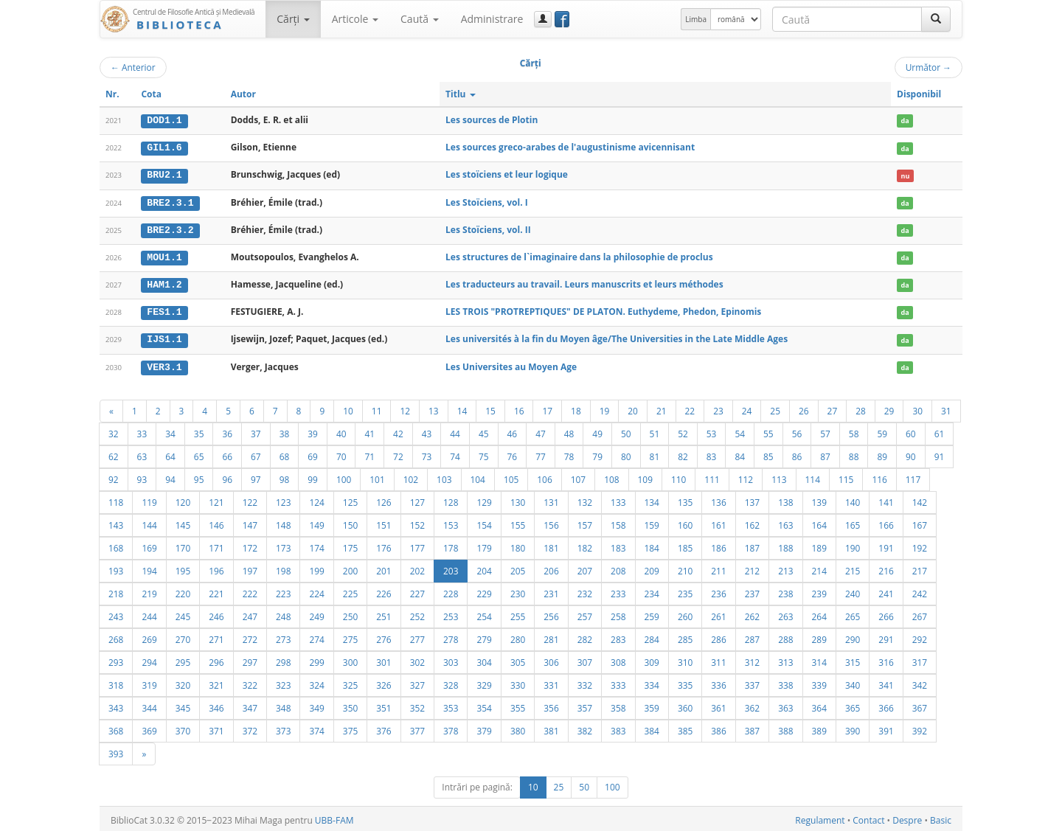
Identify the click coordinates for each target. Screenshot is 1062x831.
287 (752, 636)
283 (618, 636)
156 (551, 522)
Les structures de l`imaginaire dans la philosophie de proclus (579, 255)
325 (350, 682)
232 (584, 591)
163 (785, 522)
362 (752, 705)
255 (517, 613)
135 (685, 499)
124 (316, 499)
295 (183, 659)
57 (825, 431)
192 (919, 545)
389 (819, 728)
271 (216, 636)
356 (551, 705)
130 (517, 499)
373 (283, 728)
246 (216, 613)
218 (115, 591)
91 (939, 453)
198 (283, 568)
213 (785, 568)
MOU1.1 (164, 255)
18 (576, 408)
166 (885, 522)
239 (819, 591)
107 (578, 476)
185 (685, 545)
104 (478, 476)
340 (852, 682)
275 (350, 636)
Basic (940, 817)
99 (313, 476)
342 (919, 682)
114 (812, 476)
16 (519, 408)
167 (919, 522)
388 (785, 728)
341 (885, 682)
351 (383, 705)
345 (183, 705)
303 (450, 659)
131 (551, 499)
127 (417, 499)
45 (484, 431)
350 (350, 705)
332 (584, 682)
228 (450, 591)
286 (718, 636)
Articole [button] (355, 19)
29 (889, 408)
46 (512, 431)
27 (832, 408)
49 (597, 431)
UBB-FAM (334, 817)
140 (852, 499)
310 (685, 659)
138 (785, 499)
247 (250, 613)
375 (350, 728)
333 (618, 682)
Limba (696, 19)
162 (752, 522)
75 (484, 453)
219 (149, 591)
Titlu (460, 94)
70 (341, 453)
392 (919, 728)
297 (250, 659)
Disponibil (919, 94)
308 (618, 659)
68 (285, 453)
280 (517, 636)
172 (250, 545)
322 (250, 682)
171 (216, 545)
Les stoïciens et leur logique (506, 174)
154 (483, 522)
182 (584, 545)
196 (216, 568)
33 (142, 431)
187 (752, 545)
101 (376, 476)
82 (683, 453)
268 (115, 636)
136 (718, 499)
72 (398, 453)
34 (170, 431)
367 (919, 705)
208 (618, 568)
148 (283, 522)
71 (369, 453)
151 (383, 522)
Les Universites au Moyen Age (511, 364)
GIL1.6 (164, 147)
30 (917, 408)
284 (652, 636)
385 (685, 728)
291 (885, 636)
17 (547, 408)
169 (149, 545)
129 (483, 499)
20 (633, 408)
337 (752, 682)
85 (768, 453)
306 (551, 659)
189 (819, 545)
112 (745, 476)
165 (852, 522)
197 (250, 568)
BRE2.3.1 (170, 201)
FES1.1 (164, 310)
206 (551, 568)
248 (283, 613)
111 (711, 476)
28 (861, 408)
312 (752, 659)
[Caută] (936, 19)
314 (819, 659)
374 (316, 728)
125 (350, 499)
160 (685, 522)
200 (350, 568)
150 (350, 522)
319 (149, 682)
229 (483, 591)
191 (885, 545)
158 (618, 522)
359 (652, 705)
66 (227, 453)
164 (819, 522)
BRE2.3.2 (170, 228)
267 (919, 613)
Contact (868, 817)
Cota (151, 94)
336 (718, 682)
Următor (928, 67)
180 (517, 545)
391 (885, 728)
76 (512, 453)
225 (350, 591)
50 (626, 431)
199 (316, 568)
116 (879, 476)
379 (483, 728)
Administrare (492, 19)
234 (652, 591)
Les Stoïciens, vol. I (486, 201)
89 (882, 453)
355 (517, 705)
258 (618, 613)
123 (283, 499)
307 (584, 659)
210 (685, 568)
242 (919, 591)
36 (227, 431)
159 (652, 522)
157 (584, 522)
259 (652, 613)
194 (149, 568)
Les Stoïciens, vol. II (488, 228)
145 (183, 522)
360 (685, 705)
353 (450, 705)
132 (584, 499)
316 (885, 659)
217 (919, 568)
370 (183, 728)
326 (383, 682)
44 (455, 431)
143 (115, 522)
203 (450, 568)
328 (450, 682)
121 (216, 499)
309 (652, 659)
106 (544, 476)
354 (483, 705)
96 (227, 476)
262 (752, 613)
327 (417, 682)
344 (149, 705)
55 (768, 431)
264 (819, 613)
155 (517, 522)
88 (854, 453)
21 (661, 408)
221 (216, 591)
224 (316, 591)
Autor (243, 94)
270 (183, 636)
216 (885, 568)
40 (341, 431)
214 (819, 568)
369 (149, 728)
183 (618, 545)
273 (283, 636)
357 (584, 705)
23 (718, 408)
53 (712, 431)
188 (785, 545)
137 (752, 499)
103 (444, 476)
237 (752, 591)
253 (450, 613)
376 (383, 728)
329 (483, 682)
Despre (907, 817)
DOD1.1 (164, 120)
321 (216, 682)
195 (183, 568)
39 (313, 431)
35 (199, 431)
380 (517, 728)
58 (854, 431)
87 (825, 453)
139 (819, 499)
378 (450, 728)
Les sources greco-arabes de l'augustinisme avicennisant (570, 147)
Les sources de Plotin (491, 120)
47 (540, 431)
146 (216, 522)
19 (605, 408)
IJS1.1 (164, 337)
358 (618, 705)
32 (113, 431)
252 (417, 613)
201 (383, 568)
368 (115, 728)
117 (913, 476)
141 (885, 499)
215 (852, 568)
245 (183, 613)
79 (597, 453)
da (904, 120)
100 (343, 476)
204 (483, 568)
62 (113, 453)
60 (911, 431)
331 (551, 682)
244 (149, 613)
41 (369, 431)
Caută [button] (419, 19)
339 (819, 682)
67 (256, 453)
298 (283, 659)
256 (551, 613)
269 (149, 636)
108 (611, 476)
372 (250, 728)
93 (142, 476)
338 (785, 682)
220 (183, 591)
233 (618, 591)
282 (584, 636)
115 (846, 476)
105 (511, 476)
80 (626, 453)
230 (517, 591)
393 (115, 751)
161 (718, 522)
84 (740, 453)
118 (115, 499)
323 (283, 682)
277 (417, 636)
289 (819, 636)
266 (885, 613)
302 (417, 659)
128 (450, 499)
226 (383, 591)
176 (383, 545)
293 (115, 659)
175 (350, 545)
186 (718, 545)
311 (718, 659)
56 (797, 431)
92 (113, 476)
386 (718, 728)
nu (904, 175)
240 (852, 591)
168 (115, 545)
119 (149, 499)
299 (316, 659)
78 (569, 453)
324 (316, 682)
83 (712, 453)
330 (517, 682)
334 (652, 682)
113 (778, 476)
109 (645, 476)
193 (115, 568)
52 (683, 431)
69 (313, 453)
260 (685, 613)
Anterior (133, 67)
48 (569, 431)
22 (690, 408)
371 (216, 728)
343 (115, 705)
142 (919, 499)
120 (183, 499)
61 (939, 431)
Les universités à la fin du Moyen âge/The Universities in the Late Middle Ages (616, 336)
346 (216, 705)
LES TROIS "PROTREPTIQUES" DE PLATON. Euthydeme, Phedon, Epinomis (603, 310)
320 (183, 682)
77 (540, 453)
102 (410, 476)
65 (199, 453)
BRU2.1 (164, 174)
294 (149, 659)
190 (852, 545)
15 (490, 408)
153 (450, 522)
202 (417, 568)
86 (797, 453)
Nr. (112, 94)
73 (427, 453)
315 (852, 659)
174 (316, 545)
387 (752, 728)
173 (283, 545)
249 (316, 613)
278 (450, 636)
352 (417, 705)
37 (256, 431)
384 (652, 728)
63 (142, 453)
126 (383, 499)
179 (483, 545)
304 (483, 659)
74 (455, 453)
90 (911, 453)
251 (383, 613)
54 (740, 431)
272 (250, 636)
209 (652, 568)
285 (685, 636)
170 (183, 545)
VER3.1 (164, 364)
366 (885, 705)
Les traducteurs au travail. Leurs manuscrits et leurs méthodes (584, 283)
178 (450, 545)
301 (383, 659)
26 (804, 408)
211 (718, 568)
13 (433, 408)
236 (718, 591)
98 (285, 476)
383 (618, 728)
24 (747, 408)
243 (115, 613)
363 (785, 705)
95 (199, 476)
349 (316, 705)
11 (377, 408)
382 (584, 728)
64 (170, 453)
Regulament (819, 817)
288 (785, 636)
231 (551, 591)
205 (517, 568)
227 (417, 591)
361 (718, 705)
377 (417, 728)
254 (483, 613)
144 (149, 522)
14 (462, 408)
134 (652, 499)
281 (551, 636)
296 (216, 659)
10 (348, 408)
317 (919, 659)
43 (427, 431)
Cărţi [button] (293, 19)
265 (852, 613)
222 (250, 591)
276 (383, 636)
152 (417, 522)
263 (785, 613)
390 (852, 728)
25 (775, 408)
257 (584, 613)
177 (417, 545)
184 (652, 545)
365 (852, 705)
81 (655, 453)
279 (483, 636)
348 (283, 705)
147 (250, 522)
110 (678, 476)
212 (752, 568)
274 (316, 636)
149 (316, 522)
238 (785, 591)
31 (946, 408)
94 (170, 476)
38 (285, 431)
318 (115, 682)
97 (256, 476)
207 (584, 568)
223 (283, 591)
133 (618, 499)
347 (250, 705)
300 (350, 659)
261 (718, 613)
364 (819, 705)
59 (882, 431)
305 (517, 659)
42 (398, 431)
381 (551, 728)
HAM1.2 (164, 283)
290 (852, 636)
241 (885, 591)
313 (785, 659)
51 (655, 431)
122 (250, 499)
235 (685, 591)
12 (405, 408)
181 (551, 545)
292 (919, 636)
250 (350, 613)
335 (685, 682)
